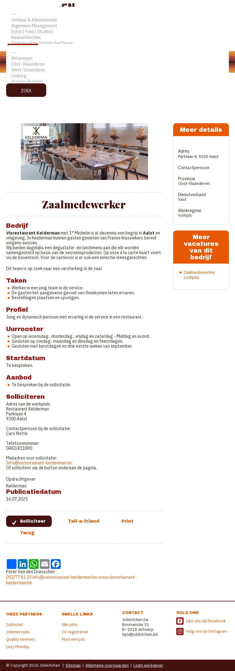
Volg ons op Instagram (206, 631)
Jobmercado (18, 632)
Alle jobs (69, 624)
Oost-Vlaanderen (117, 64)
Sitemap (73, 665)
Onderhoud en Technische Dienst (117, 43)
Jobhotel (14, 624)
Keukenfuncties (117, 37)
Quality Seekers (20, 639)
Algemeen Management (117, 26)
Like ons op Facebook (206, 620)
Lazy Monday (17, 646)
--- (117, 14)
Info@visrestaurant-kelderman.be (39, 463)
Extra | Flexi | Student (117, 32)
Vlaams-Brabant (117, 82)
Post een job (73, 639)
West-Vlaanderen (117, 70)
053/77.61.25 (19, 577)
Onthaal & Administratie (117, 20)
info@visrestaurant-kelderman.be (64, 577)
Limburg (117, 76)
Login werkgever (148, 665)
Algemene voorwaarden (107, 665)
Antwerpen (117, 58)
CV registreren (75, 632)
